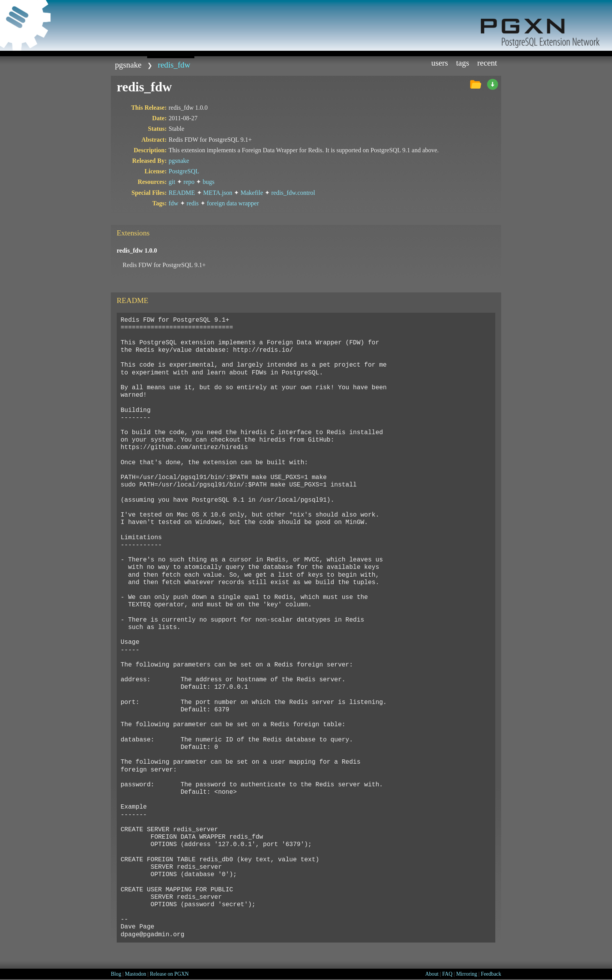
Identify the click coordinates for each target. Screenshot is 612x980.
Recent (487, 62)
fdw (173, 203)
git (172, 181)
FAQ (447, 974)
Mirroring (466, 974)
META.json (218, 192)
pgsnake (128, 64)
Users (439, 62)
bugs (208, 181)
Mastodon (135, 974)
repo (188, 181)
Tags (463, 62)
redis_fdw (174, 64)
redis (193, 203)
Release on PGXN (169, 974)
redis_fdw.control (293, 192)
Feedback (491, 974)
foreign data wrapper (233, 203)
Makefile (251, 192)
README (182, 192)
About (431, 974)
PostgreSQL (184, 171)
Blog (116, 974)
